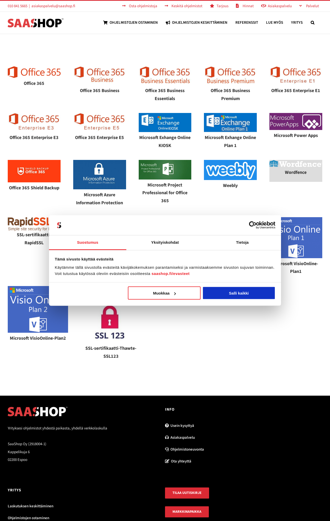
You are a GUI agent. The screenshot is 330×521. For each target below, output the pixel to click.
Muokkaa (164, 293)
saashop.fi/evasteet (171, 273)
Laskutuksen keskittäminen (30, 506)
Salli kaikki (239, 293)
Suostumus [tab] (87, 242)
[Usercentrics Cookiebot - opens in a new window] (252, 225)
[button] (312, 22)
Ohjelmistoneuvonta (184, 449)
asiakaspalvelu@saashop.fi (53, 6)
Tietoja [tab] (242, 242)
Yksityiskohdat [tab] (165, 242)
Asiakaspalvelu (180, 437)
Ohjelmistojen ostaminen (28, 518)
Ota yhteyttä (178, 461)
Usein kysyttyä (179, 425)
